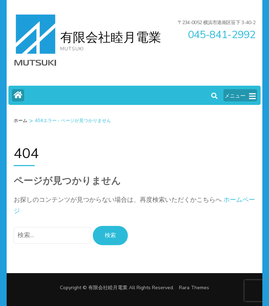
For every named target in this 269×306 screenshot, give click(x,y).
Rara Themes (194, 287)
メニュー (240, 96)
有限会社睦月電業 (110, 37)
